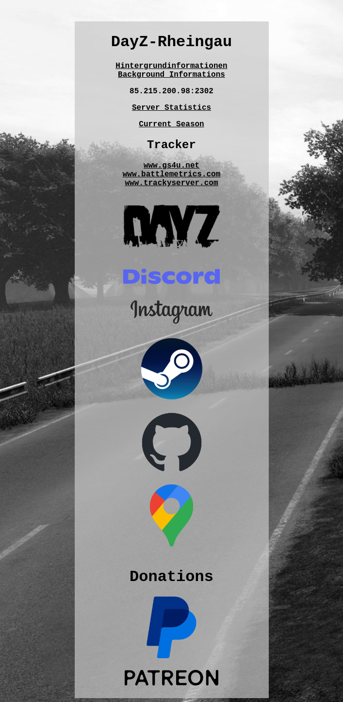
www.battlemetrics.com (172, 174)
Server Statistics (171, 107)
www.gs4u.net (171, 165)
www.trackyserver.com (171, 183)
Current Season (171, 124)
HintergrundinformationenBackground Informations (171, 70)
